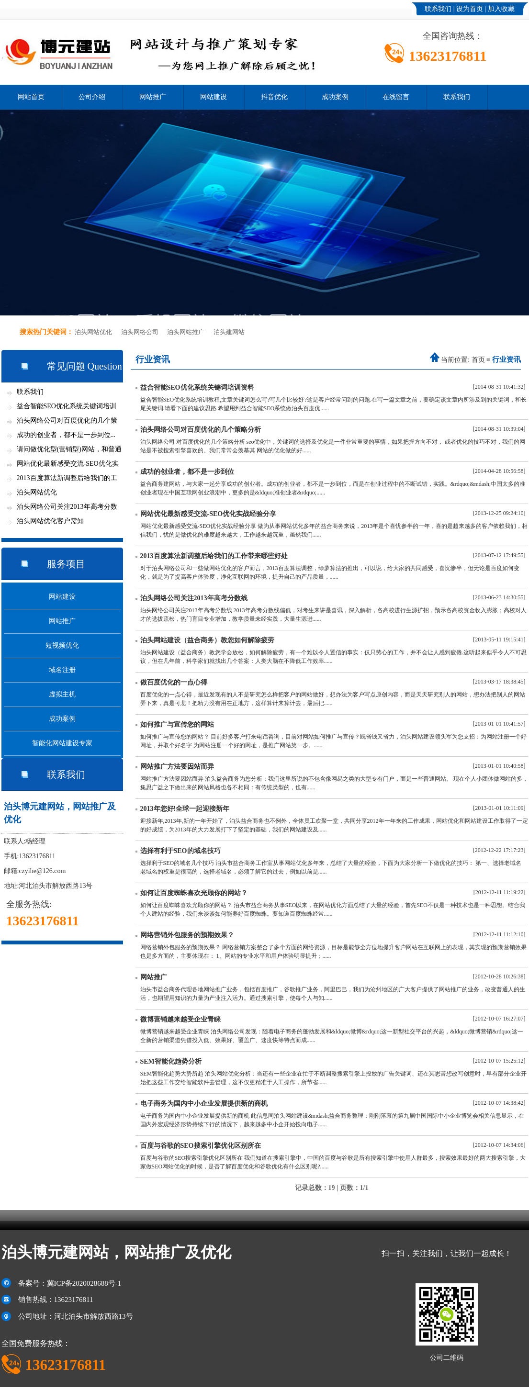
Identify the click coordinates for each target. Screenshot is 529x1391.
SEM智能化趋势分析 (171, 1061)
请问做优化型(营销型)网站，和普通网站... (69, 451)
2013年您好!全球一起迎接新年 (185, 808)
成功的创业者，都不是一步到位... (66, 434)
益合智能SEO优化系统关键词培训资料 (197, 387)
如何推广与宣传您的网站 (177, 724)
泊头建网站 (229, 332)
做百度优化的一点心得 (173, 682)
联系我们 (438, 8)
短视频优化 (62, 645)
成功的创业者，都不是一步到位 (187, 471)
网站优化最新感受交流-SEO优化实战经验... (68, 465)
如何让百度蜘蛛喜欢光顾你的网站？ (194, 893)
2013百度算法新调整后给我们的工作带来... (67, 479)
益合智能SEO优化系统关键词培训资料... (66, 408)
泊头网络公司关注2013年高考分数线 (194, 598)
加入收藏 (501, 8)
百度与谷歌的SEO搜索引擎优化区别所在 (200, 1145)
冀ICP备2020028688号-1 (84, 1283)
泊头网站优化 (93, 332)
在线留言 (396, 97)
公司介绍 (92, 97)
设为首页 (469, 8)
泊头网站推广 (185, 332)
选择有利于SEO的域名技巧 (180, 850)
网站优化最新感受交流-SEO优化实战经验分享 (208, 513)
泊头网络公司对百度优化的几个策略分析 (200, 429)
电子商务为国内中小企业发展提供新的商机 (204, 1103)
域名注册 (62, 669)
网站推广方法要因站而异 (177, 766)
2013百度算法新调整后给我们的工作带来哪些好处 (214, 556)
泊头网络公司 (139, 332)
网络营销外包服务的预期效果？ (187, 935)
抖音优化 (274, 97)
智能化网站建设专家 (62, 743)
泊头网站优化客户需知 (50, 521)
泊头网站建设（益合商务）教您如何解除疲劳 (207, 640)
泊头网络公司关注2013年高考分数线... (67, 508)
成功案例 (335, 97)
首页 (478, 359)
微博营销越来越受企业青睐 (180, 1019)
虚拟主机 (62, 694)
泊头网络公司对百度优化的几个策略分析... (67, 422)
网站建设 (213, 97)
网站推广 (152, 97)
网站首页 (31, 97)
